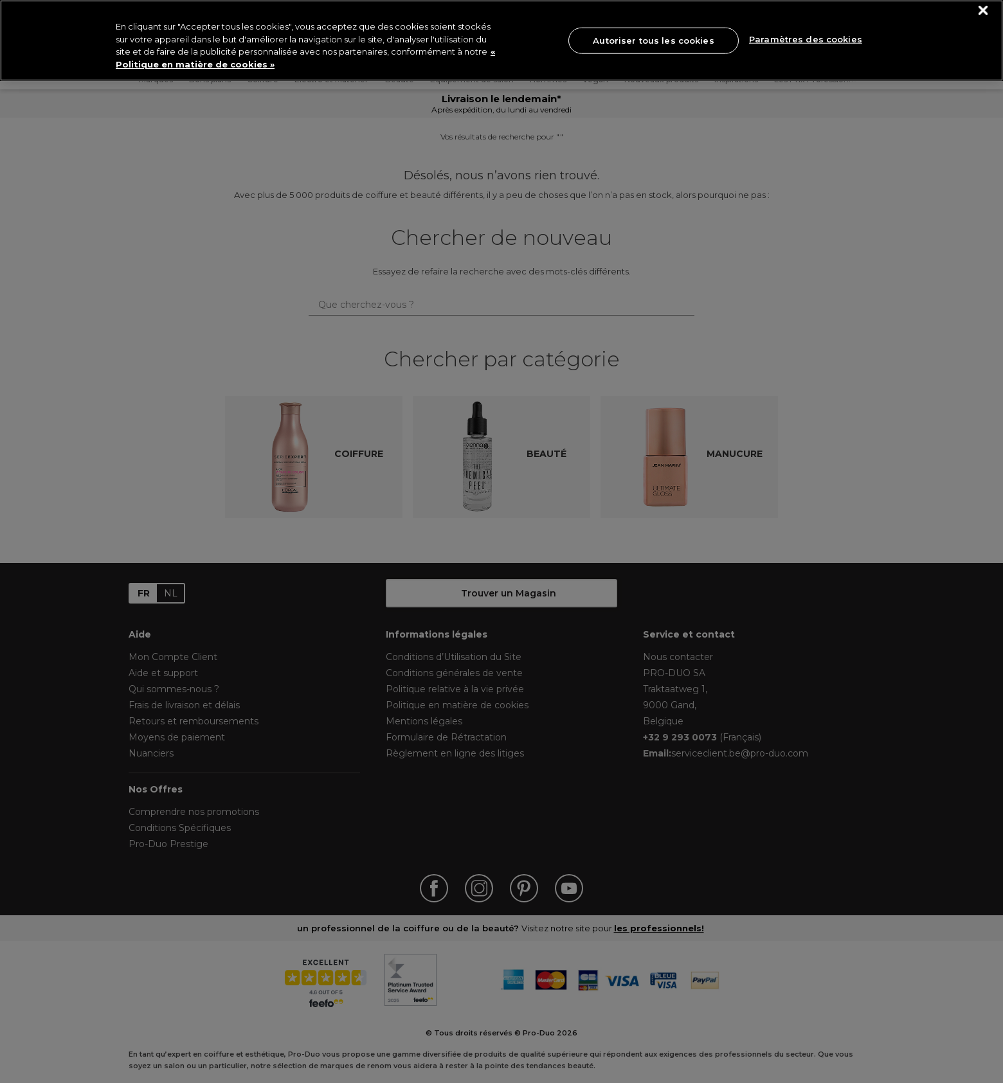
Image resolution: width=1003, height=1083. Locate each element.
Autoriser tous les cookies (653, 40)
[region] (501, 40)
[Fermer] (983, 10)
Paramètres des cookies (805, 39)
